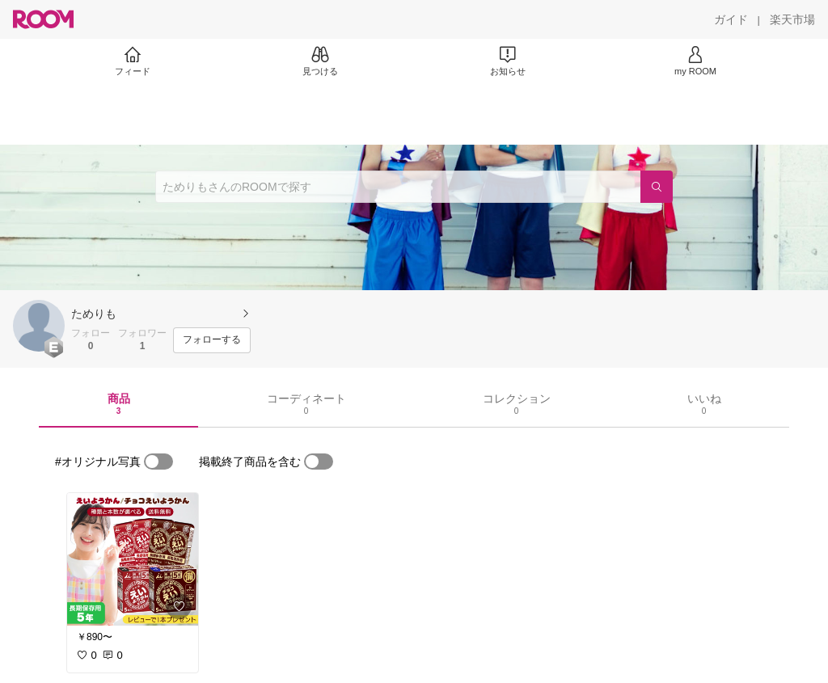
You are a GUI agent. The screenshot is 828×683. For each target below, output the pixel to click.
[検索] (656, 187)
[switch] (158, 461)
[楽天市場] (792, 19)
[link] (132, 559)
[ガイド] (731, 19)
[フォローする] (212, 340)
